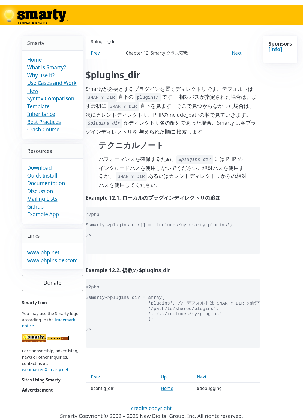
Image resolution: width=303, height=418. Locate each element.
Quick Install (42, 175)
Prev (95, 53)
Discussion (40, 191)
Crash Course (43, 129)
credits (139, 408)
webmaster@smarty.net (45, 369)
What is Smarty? (46, 67)
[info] (275, 49)
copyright (160, 408)
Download (39, 167)
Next (236, 53)
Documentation (46, 183)
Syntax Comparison (50, 98)
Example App (43, 214)
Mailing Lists (42, 198)
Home (34, 59)
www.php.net (43, 252)
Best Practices (44, 121)
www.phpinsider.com (52, 260)
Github (35, 206)
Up (164, 377)
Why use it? (41, 75)
